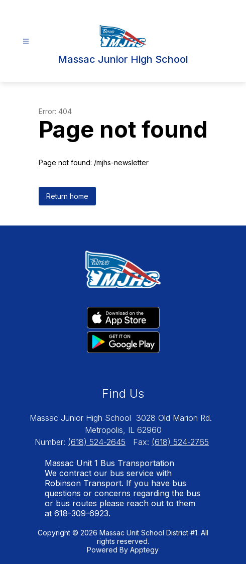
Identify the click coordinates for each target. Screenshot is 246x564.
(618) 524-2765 (180, 442)
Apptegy (144, 549)
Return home (67, 196)
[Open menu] (26, 41)
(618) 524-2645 (97, 442)
